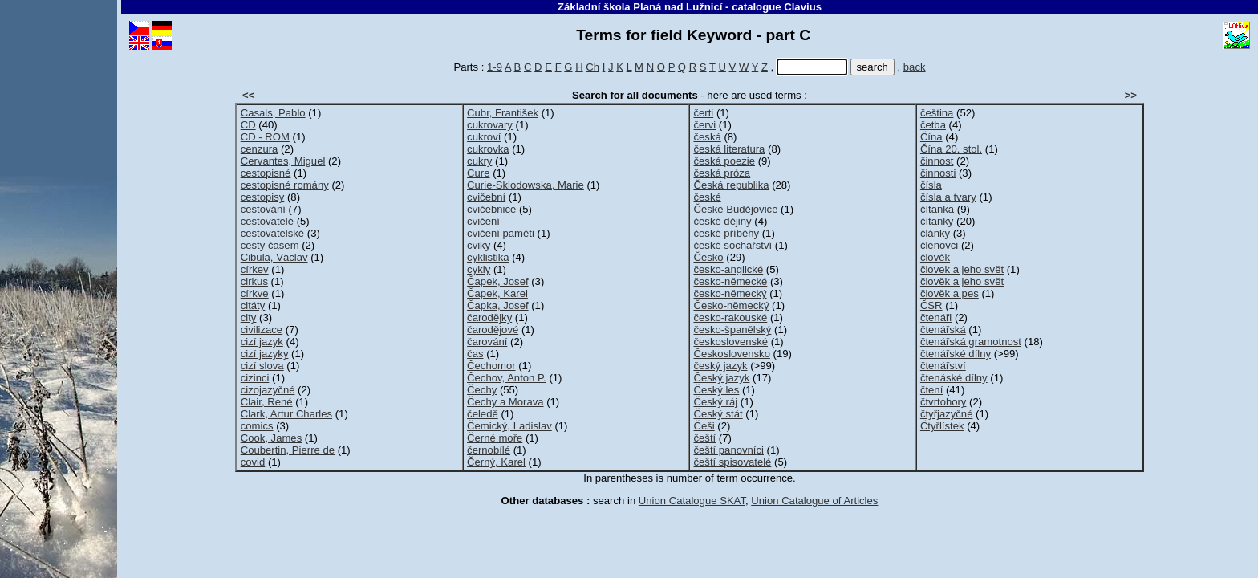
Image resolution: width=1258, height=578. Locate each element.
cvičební (486, 197)
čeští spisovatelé (732, 462)
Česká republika (731, 185)
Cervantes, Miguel (283, 161)
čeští (704, 438)
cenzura (259, 149)
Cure (478, 173)
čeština (937, 113)
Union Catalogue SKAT (692, 501)
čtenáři (936, 317)
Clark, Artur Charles (286, 414)
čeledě (482, 414)
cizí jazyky (265, 354)
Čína (931, 137)
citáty (253, 305)
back (914, 67)
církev (255, 269)
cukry (479, 161)
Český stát (717, 414)
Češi (703, 426)
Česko (708, 257)
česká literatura (729, 149)
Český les (716, 390)
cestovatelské (272, 233)
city (249, 317)
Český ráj (715, 402)
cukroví (484, 137)
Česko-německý (731, 305)
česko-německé (730, 281)
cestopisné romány (285, 185)
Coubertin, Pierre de (288, 450)
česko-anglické (728, 269)
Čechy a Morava (505, 402)
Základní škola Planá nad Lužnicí (640, 7)
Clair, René (267, 402)
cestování (263, 209)
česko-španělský (732, 330)
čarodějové (492, 330)
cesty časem (270, 245)
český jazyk (720, 366)
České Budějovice (735, 209)
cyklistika (488, 257)
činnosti (938, 173)
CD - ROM (265, 137)
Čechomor (491, 366)
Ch (592, 67)
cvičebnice (491, 209)
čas (475, 354)
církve (255, 293)
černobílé (488, 450)
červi (704, 125)
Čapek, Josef (498, 281)
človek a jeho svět (962, 269)
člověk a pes (949, 293)
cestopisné (266, 173)
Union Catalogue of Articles (814, 501)
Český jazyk (721, 378)
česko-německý (729, 293)
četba (933, 125)
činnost (937, 161)
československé (730, 342)
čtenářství (943, 366)
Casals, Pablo (273, 113)
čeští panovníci (728, 450)
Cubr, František (502, 113)
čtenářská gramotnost (970, 342)
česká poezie (724, 161)
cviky (478, 245)
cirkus (254, 281)
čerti (703, 113)
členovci (939, 245)
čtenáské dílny (954, 378)
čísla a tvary (948, 197)
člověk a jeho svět (962, 281)
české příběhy (726, 233)
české (706, 197)
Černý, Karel (496, 462)
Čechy (482, 390)
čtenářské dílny (955, 354)
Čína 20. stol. (951, 149)
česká (706, 137)
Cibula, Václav (274, 257)
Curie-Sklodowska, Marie (525, 185)
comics (257, 426)
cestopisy (263, 197)
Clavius (803, 7)
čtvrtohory (943, 402)
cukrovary (490, 125)
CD (248, 125)
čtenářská (943, 330)
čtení (931, 390)
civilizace (261, 330)
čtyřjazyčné (946, 414)
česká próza (721, 173)
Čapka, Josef (498, 305)
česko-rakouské (730, 317)
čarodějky (489, 317)
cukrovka (488, 149)
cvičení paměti (500, 233)
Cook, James (271, 438)
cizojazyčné (268, 390)
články (935, 233)
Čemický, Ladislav (509, 426)
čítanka (937, 209)
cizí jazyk (262, 342)
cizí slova (262, 366)
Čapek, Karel (497, 293)
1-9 (494, 67)
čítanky (937, 221)
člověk (935, 257)
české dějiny (722, 221)
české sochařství (732, 245)
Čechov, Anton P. (506, 378)
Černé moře (494, 438)
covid (253, 462)
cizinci (255, 378)
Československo (731, 354)
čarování (487, 342)
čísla (931, 185)
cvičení (483, 221)
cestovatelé (267, 221)
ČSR (931, 305)
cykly (478, 269)
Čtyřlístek (942, 426)
